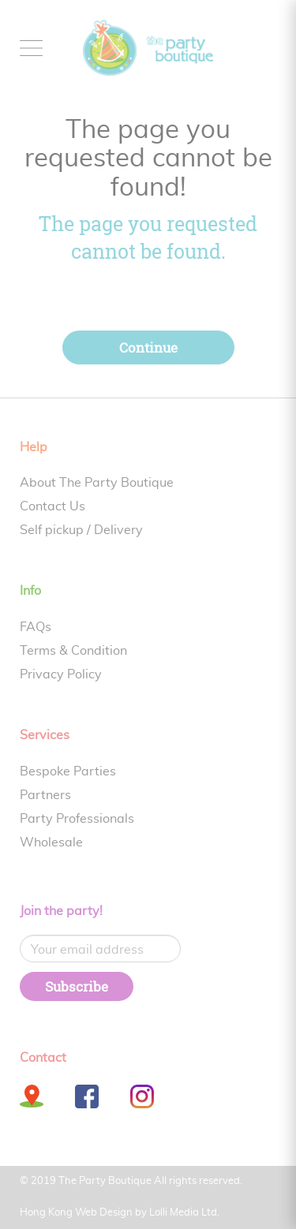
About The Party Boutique (97, 482)
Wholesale (51, 842)
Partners (45, 795)
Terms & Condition (73, 650)
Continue (148, 347)
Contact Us (52, 506)
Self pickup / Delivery (81, 530)
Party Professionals (77, 818)
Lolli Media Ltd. (184, 1213)
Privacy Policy (61, 674)
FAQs (35, 627)
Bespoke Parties (68, 771)
